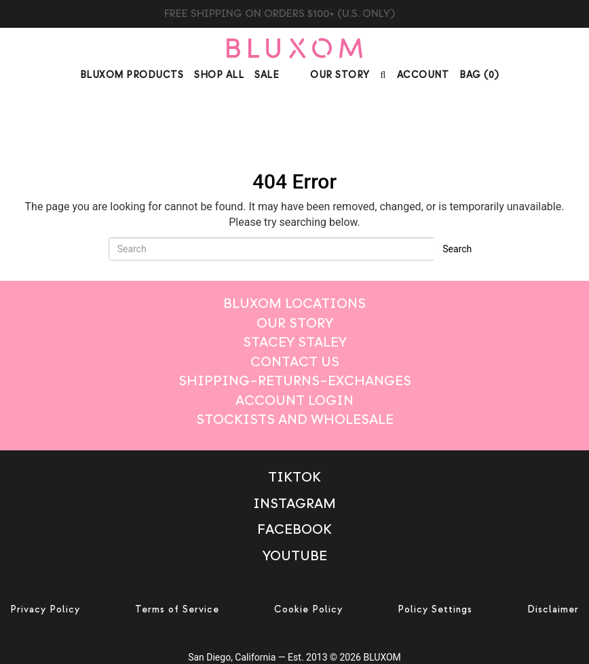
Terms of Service (177, 609)
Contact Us (294, 361)
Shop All (219, 75)
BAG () (479, 75)
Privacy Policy (45, 609)
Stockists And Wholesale (295, 419)
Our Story (340, 75)
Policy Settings (435, 609)
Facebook (294, 529)
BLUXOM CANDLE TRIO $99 (295, 13)
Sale (266, 75)
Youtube (295, 555)
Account (423, 75)
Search (457, 248)
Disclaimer (553, 609)
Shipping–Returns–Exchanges (294, 380)
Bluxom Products (132, 75)
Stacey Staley (295, 342)
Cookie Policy (308, 609)
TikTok (294, 477)
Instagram (294, 503)
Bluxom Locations (294, 303)
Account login (294, 400)
